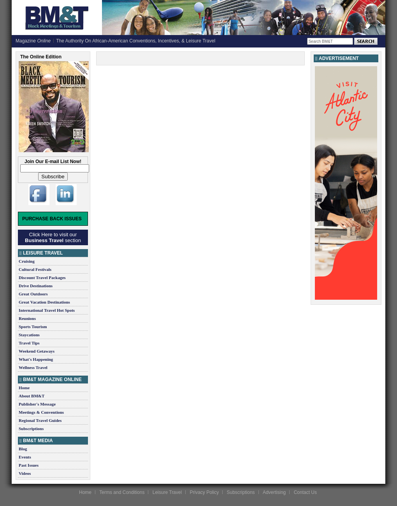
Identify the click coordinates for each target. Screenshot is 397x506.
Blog (23, 448)
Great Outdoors (33, 294)
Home (24, 387)
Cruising (27, 261)
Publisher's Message (37, 404)
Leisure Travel (167, 492)
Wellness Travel (33, 367)
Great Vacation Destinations (44, 302)
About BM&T (31, 396)
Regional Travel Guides (40, 420)
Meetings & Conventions (41, 412)
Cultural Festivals (35, 269)
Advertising (274, 492)
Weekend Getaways (36, 351)
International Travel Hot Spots (47, 310)
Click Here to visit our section (53, 237)
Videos (25, 473)
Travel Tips (29, 343)
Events (25, 457)
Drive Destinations (36, 285)
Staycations (29, 334)
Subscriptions (31, 428)
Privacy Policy (204, 492)
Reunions (27, 318)
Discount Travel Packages (42, 277)
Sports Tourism (33, 326)
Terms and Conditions (121, 492)
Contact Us (305, 492)
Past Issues (29, 465)
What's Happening (36, 359)
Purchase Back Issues (52, 218)
